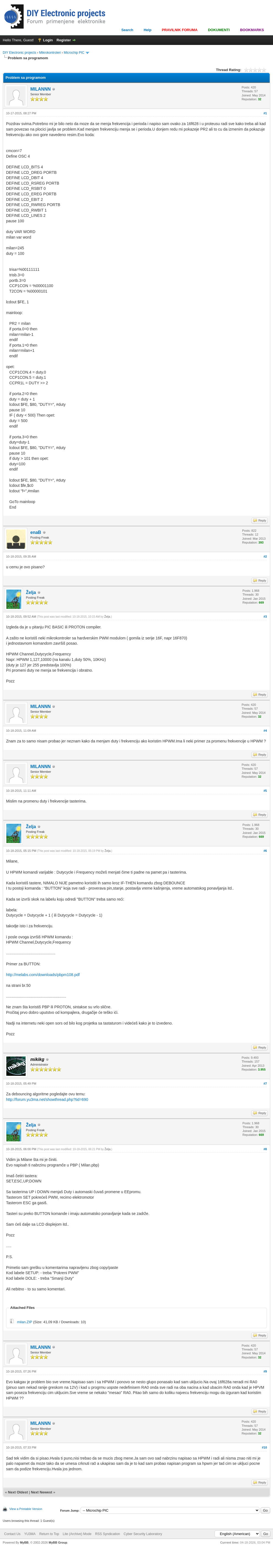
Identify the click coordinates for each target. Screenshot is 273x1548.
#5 (265, 790)
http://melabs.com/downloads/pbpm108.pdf (43, 974)
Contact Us (12, 1534)
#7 (265, 1083)
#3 (265, 616)
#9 (265, 1371)
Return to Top (49, 1534)
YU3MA (30, 1534)
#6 (265, 850)
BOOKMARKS (252, 30)
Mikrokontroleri (50, 53)
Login (48, 40)
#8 (265, 1149)
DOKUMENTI (219, 30)
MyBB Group (58, 1542)
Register (64, 40)
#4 (265, 730)
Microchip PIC (74, 53)
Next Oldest (18, 1492)
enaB (35, 532)
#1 (265, 113)
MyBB (24, 1542)
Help (147, 30)
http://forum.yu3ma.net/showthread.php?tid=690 (47, 1099)
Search (127, 30)
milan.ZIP (24, 1322)
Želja (31, 592)
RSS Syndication (107, 1534)
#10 (264, 1447)
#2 (265, 556)
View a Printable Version (25, 1509)
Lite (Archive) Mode (77, 1534)
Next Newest (41, 1492)
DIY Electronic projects (19, 53)
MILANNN (40, 89)
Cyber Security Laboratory (143, 1534)
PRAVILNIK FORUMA (180, 30)
